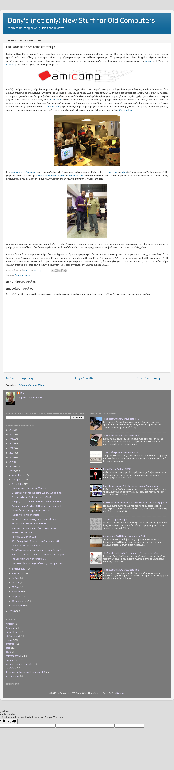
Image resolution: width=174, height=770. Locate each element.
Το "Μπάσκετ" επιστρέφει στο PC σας (31, 510)
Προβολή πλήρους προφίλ (30, 397)
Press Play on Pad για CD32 (117, 469)
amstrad (10, 643)
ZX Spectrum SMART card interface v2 (30, 523)
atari (8, 647)
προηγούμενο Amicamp (23, 171)
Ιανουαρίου (18, 605)
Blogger (120, 693)
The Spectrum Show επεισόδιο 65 (29, 558)
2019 (12, 462)
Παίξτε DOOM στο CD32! (24, 536)
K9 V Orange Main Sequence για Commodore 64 (35, 541)
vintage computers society (19, 664)
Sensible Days (76, 175)
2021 (12, 452)
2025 (12, 434)
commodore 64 (13, 655)
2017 (12, 471)
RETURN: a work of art (23, 532)
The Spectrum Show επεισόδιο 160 (121, 569)
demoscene (11, 660)
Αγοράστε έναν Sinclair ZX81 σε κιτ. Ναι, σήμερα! (36, 506)
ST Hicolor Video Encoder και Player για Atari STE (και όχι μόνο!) (135, 502)
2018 (12, 466)
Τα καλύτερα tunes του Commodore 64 (25, 672)
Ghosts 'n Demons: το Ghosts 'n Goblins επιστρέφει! (38, 554)
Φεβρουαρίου (19, 601)
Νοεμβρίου (18, 479)
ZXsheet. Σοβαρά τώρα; (115, 519)
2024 (12, 439)
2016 (12, 611)
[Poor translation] (12, 721)
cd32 (8, 651)
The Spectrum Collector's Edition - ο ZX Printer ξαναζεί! (130, 553)
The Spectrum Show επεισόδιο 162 (121, 435)
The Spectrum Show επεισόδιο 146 (121, 418)
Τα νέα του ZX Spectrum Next (26, 545)
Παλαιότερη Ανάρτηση (152, 378)
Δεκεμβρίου (18, 475)
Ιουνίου (16, 582)
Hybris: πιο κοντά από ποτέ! (26, 514)
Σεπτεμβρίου (19, 568)
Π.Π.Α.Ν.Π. (11, 668)
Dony (22, 393)
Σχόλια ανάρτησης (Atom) (32, 385)
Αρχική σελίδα (85, 378)
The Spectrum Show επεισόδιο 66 (29, 488)
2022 (12, 448)
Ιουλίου (16, 578)
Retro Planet (56, 99)
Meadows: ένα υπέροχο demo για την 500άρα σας (37, 492)
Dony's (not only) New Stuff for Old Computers (81, 20)
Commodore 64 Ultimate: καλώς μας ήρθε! (124, 536)
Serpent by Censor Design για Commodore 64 (34, 519)
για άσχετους (13, 676)
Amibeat (10, 623)
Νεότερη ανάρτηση (19, 378)
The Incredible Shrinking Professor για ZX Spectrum (37, 563)
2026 (12, 430)
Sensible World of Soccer (51, 175)
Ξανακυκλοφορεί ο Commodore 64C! (122, 452)
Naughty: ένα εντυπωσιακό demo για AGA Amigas (37, 501)
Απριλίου (17, 591)
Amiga (148, 60)
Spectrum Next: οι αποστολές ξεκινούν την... (34, 528)
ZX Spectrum (12, 636)
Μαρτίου (17, 596)
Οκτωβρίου (18, 484)
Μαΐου (15, 587)
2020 (12, 457)
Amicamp (11, 64)
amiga (28, 275)
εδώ (109, 171)
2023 (12, 443)
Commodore (126, 110)
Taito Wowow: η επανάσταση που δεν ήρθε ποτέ (36, 550)
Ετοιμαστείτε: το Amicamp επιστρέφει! (31, 497)
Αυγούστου (18, 573)
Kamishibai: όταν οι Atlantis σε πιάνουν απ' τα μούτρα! (130, 485)
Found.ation (53, 106)
